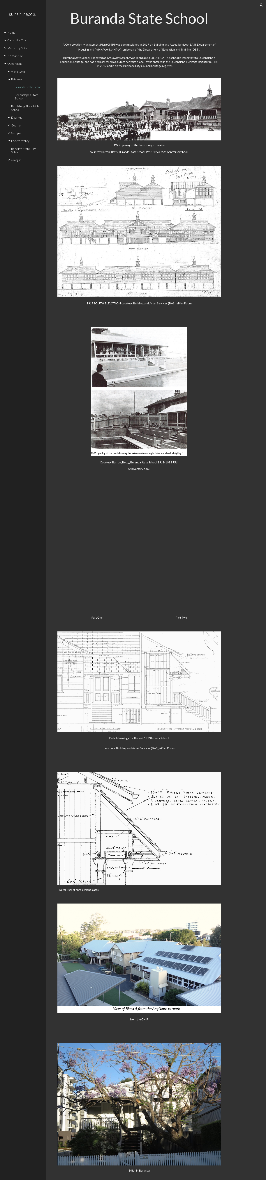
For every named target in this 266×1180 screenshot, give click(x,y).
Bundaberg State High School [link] (25, 107)
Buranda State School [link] (28, 87)
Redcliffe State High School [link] (23, 150)
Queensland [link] (14, 63)
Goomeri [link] (16, 125)
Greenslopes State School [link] (26, 96)
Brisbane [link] (16, 79)
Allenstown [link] (18, 71)
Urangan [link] (16, 160)
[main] (139, 18)
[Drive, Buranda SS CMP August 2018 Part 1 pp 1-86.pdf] (97, 546)
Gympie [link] (16, 133)
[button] (261, 5)
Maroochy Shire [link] (17, 48)
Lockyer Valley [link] (20, 140)
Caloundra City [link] (16, 40)
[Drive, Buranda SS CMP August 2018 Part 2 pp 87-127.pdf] (181, 546)
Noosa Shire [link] (15, 56)
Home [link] (11, 32)
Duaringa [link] (16, 117)
